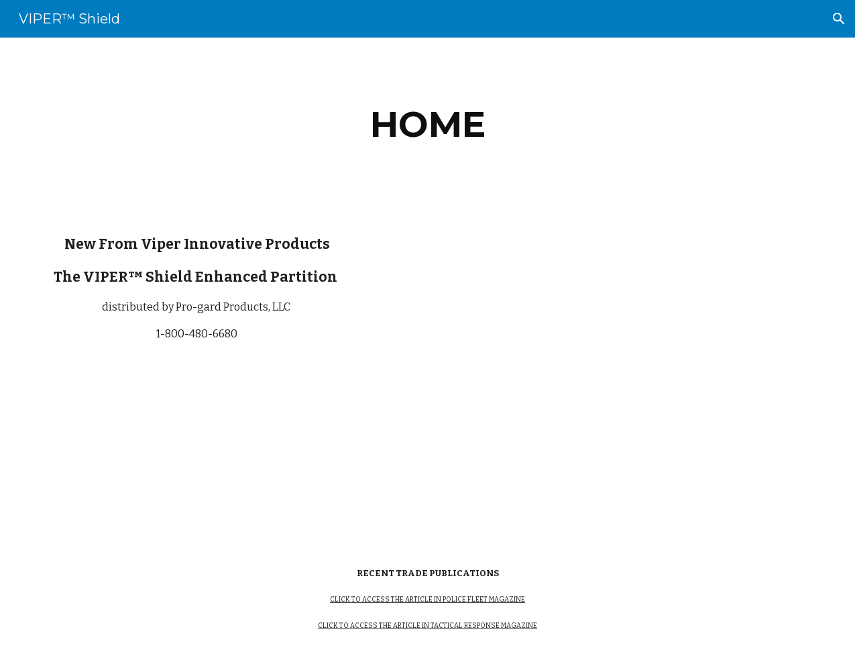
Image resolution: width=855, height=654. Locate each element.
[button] (839, 19)
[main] (427, 124)
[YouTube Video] (592, 377)
